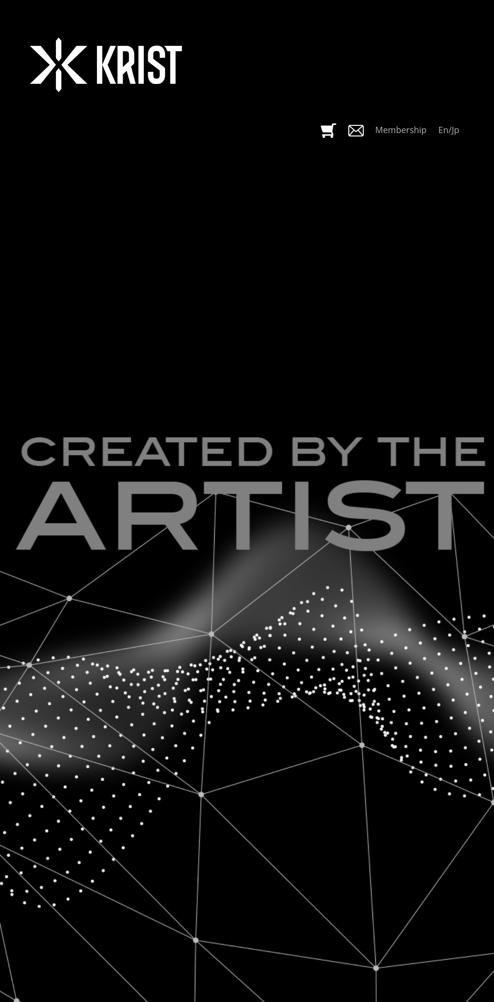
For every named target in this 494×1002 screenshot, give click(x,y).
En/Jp (449, 129)
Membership (401, 129)
